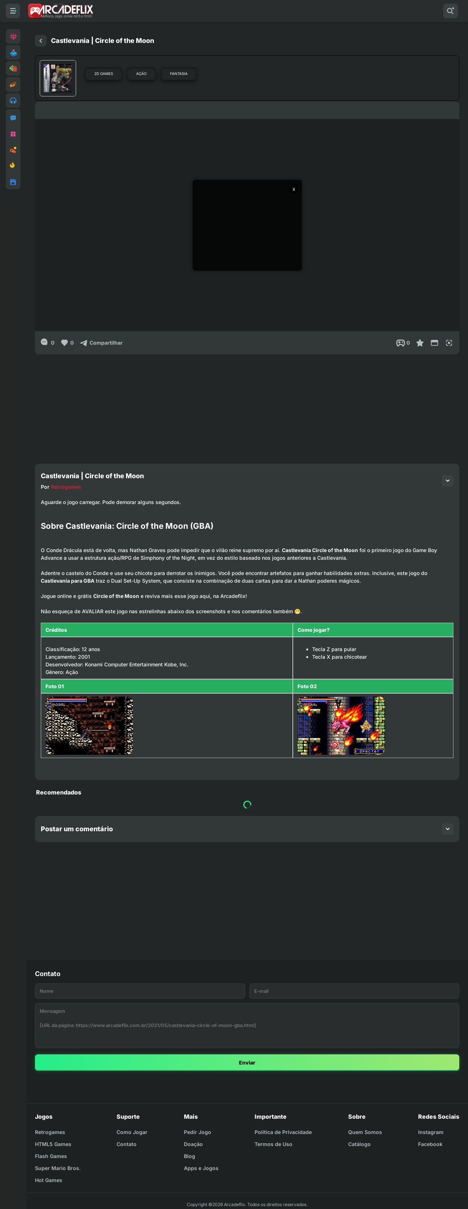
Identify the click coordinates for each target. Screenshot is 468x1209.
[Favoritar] (420, 343)
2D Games (103, 73)
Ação (141, 73)
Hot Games (48, 1180)
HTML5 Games (53, 1144)
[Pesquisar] (450, 11)
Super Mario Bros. (57, 1168)
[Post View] (403, 343)
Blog (189, 1156)
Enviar (247, 1062)
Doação (193, 1144)
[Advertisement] (247, 405)
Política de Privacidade (283, 1132)
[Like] (67, 343)
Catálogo (359, 1144)
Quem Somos (365, 1132)
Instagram (431, 1132)
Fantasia (179, 73)
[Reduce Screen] (434, 343)
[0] (47, 343)
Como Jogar (132, 1132)
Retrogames (66, 487)
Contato (127, 1144)
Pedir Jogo (197, 1132)
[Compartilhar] (101, 343)
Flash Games (51, 1156)
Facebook (430, 1144)
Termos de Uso (273, 1144)
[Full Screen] (449, 343)
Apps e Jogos (201, 1168)
